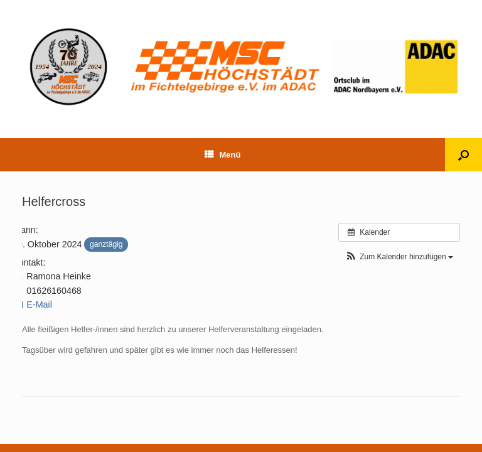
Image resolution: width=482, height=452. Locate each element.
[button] (399, 257)
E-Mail (32, 304)
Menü (223, 154)
